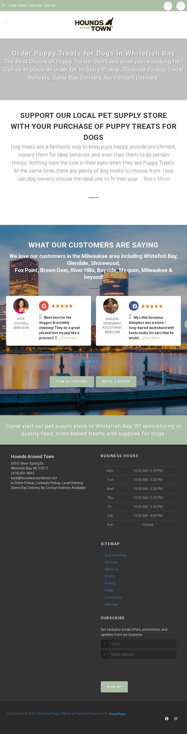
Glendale (77, 263)
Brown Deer (54, 270)
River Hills (82, 270)
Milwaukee (95, 256)
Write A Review (116, 381)
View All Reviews (72, 381)
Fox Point (26, 270)
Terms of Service (74, 714)
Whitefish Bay (160, 256)
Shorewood (105, 263)
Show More (69, 338)
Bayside (106, 270)
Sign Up (114, 687)
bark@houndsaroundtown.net (34, 478)
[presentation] (127, 667)
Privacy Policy (48, 714)
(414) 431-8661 (23, 473)
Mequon (129, 270)
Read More (156, 179)
